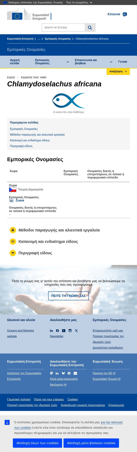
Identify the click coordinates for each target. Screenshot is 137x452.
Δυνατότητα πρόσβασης (108, 347)
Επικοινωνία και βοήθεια (86, 62)
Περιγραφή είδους (21, 146)
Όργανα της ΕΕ (102, 373)
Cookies (72, 399)
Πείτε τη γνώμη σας (68, 296)
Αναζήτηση (90, 27)
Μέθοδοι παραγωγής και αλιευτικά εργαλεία (37, 134)
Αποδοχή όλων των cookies (37, 443)
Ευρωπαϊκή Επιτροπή (20, 38)
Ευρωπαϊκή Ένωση (105, 378)
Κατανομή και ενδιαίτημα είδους (30, 140)
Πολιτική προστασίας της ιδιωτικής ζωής (32, 405)
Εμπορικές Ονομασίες (58, 38)
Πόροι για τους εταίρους (49, 399)
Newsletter (57, 336)
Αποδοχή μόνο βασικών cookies (91, 443)
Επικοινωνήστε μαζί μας (108, 330)
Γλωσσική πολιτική (19, 399)
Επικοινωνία (116, 405)
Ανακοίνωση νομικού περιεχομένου (83, 405)
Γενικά (122, 61)
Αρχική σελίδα (15, 62)
